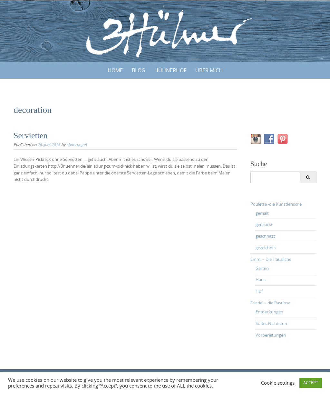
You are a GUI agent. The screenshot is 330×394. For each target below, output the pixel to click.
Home (115, 70)
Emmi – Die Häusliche (270, 259)
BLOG (138, 70)
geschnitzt (265, 236)
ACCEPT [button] (310, 383)
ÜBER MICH (209, 70)
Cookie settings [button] (278, 383)
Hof (259, 291)
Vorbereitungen (271, 335)
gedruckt (264, 224)
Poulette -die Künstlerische (276, 204)
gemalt (262, 213)
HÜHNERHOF (170, 70)
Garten (262, 268)
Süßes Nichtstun (271, 323)
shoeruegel (76, 144)
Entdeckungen (269, 312)
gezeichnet (266, 248)
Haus (261, 279)
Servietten (30, 135)
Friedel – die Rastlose (270, 303)
